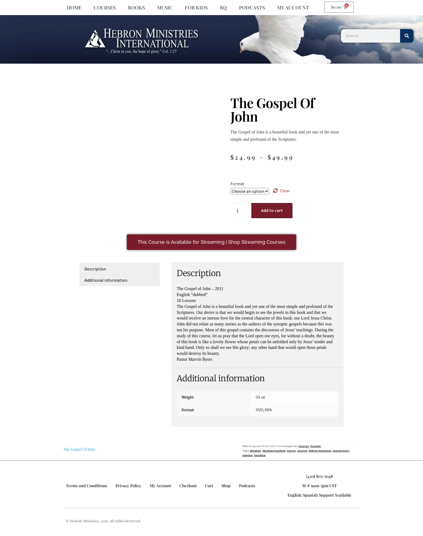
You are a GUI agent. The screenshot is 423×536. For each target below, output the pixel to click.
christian (255, 450)
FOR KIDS (196, 7)
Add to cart (272, 210)
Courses (303, 446)
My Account (160, 485)
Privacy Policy (128, 485)
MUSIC (165, 7)
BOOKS (136, 7)
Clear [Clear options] (285, 190)
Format (237, 183)
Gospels (315, 446)
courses (302, 450)
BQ (223, 7)
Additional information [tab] (105, 280)
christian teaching (273, 450)
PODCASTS (252, 7)
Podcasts (247, 485)
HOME (74, 7)
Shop (226, 485)
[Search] (407, 36)
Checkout (188, 485)
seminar (247, 455)
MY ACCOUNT (293, 7)
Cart (209, 485)
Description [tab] (95, 269)
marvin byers (341, 450)
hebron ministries (320, 450)
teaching (259, 455)
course (291, 450)
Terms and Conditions (86, 485)
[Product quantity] (239, 210)
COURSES (105, 7)
